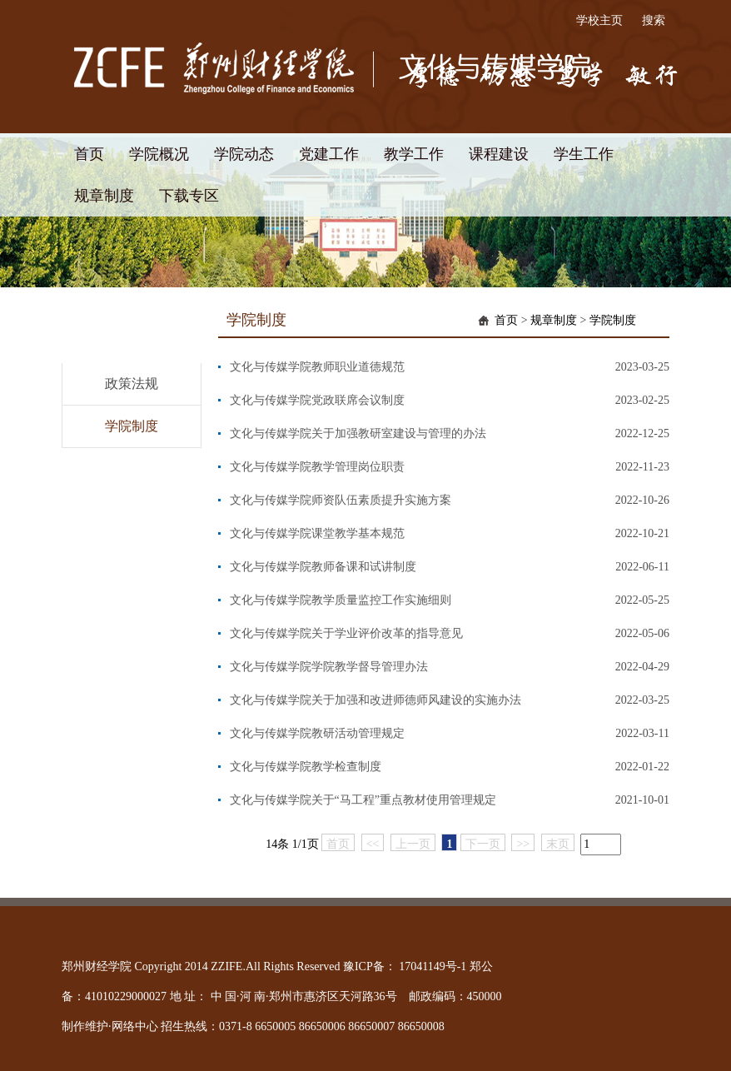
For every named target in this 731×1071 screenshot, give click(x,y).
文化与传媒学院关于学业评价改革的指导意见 (346, 633)
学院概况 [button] (159, 154)
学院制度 (131, 426)
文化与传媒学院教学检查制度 (305, 766)
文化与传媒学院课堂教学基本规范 (317, 533)
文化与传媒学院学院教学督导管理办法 (329, 666)
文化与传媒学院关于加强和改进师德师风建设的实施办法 (375, 700)
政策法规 (131, 383)
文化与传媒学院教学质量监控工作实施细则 (340, 600)
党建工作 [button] (329, 154)
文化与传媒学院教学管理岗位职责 (317, 467)
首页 (506, 320)
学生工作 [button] (584, 154)
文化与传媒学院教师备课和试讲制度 (323, 566)
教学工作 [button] (414, 154)
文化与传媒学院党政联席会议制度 (317, 400)
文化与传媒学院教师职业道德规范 (317, 367)
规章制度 (553, 320)
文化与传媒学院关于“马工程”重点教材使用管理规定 (363, 800)
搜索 (653, 20)
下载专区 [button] (189, 195)
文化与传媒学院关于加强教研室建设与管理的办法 (358, 433)
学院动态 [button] (244, 154)
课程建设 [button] (499, 154)
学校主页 (599, 20)
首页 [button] (89, 154)
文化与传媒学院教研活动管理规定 (317, 733)
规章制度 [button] (104, 195)
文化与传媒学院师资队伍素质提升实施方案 (340, 500)
